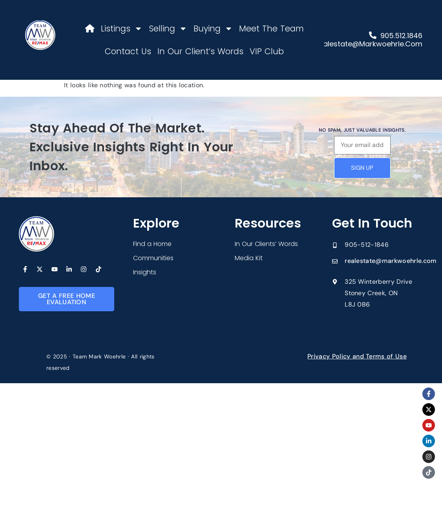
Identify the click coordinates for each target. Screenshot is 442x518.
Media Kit (249, 258)
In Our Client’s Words (200, 51)
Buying (213, 28)
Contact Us (128, 51)
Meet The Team (271, 28)
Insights (144, 272)
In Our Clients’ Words (266, 243)
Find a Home (152, 243)
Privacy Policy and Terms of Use (357, 356)
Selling (168, 28)
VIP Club (267, 51)
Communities (153, 258)
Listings (121, 28)
